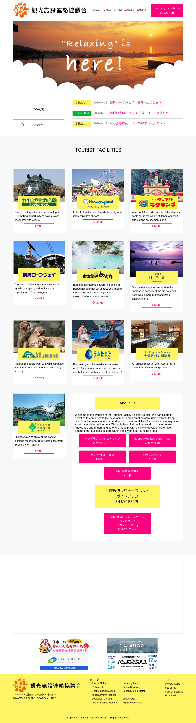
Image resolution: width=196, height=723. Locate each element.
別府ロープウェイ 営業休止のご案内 (136, 102)
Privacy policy (172, 684)
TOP (167, 680)
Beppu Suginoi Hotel (134, 691)
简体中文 (130, 10)
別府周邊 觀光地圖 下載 (127, 473)
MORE (39, 226)
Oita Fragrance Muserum (105, 702)
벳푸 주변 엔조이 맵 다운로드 (102, 457)
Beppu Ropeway (131, 687)
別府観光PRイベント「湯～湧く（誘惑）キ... (140, 113)
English (98, 10)
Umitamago (129, 698)
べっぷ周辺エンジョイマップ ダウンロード (102, 441)
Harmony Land (131, 683)
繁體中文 (143, 10)
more (32, 124)
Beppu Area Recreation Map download (152, 441)
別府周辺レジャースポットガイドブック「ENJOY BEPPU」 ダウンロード (127, 523)
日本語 (108, 10)
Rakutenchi (98, 687)
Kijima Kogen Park (133, 702)
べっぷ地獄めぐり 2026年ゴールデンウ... (139, 123)
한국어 (119, 10)
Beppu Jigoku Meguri (103, 691)
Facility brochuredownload (167, 10)
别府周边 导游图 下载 (152, 457)
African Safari (99, 683)
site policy (170, 687)
